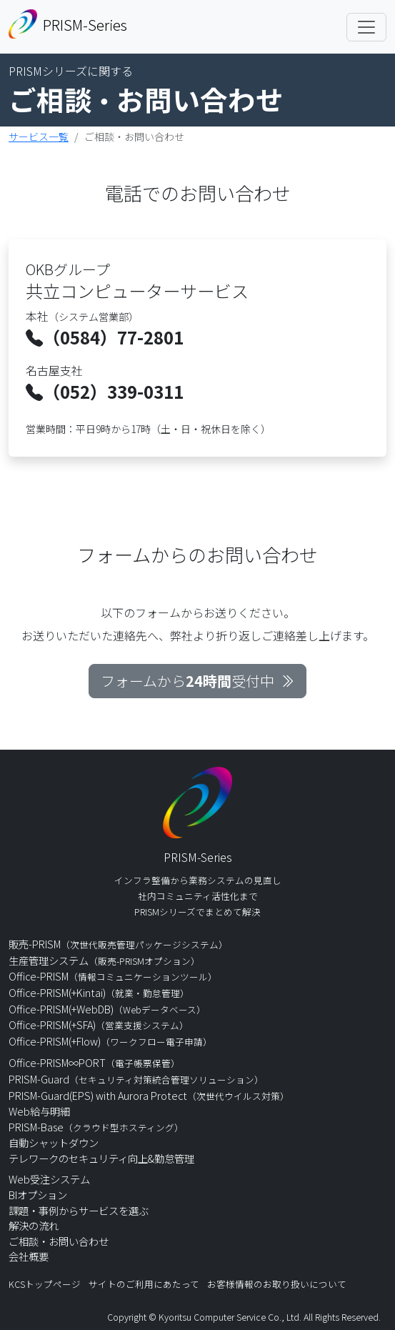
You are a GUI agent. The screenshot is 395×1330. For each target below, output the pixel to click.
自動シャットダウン (54, 1142)
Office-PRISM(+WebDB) (107, 1008)
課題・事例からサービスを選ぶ (79, 1210)
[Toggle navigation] (366, 27)
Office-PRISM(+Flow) (110, 1040)
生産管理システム (104, 960)
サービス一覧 (39, 136)
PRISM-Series (68, 24)
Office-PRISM (113, 975)
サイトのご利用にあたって (144, 1284)
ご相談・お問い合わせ (59, 1241)
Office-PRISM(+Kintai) (99, 992)
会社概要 (29, 1256)
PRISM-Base (96, 1126)
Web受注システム (49, 1178)
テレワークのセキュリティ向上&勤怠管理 (101, 1158)
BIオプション (38, 1194)
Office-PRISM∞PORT (94, 1062)
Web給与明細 (39, 1110)
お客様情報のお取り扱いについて (276, 1284)
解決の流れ (34, 1225)
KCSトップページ (45, 1284)
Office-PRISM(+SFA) (99, 1024)
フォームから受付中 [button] (197, 680)
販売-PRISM (118, 943)
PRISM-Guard (136, 1078)
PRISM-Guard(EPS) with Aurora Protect (149, 1095)
